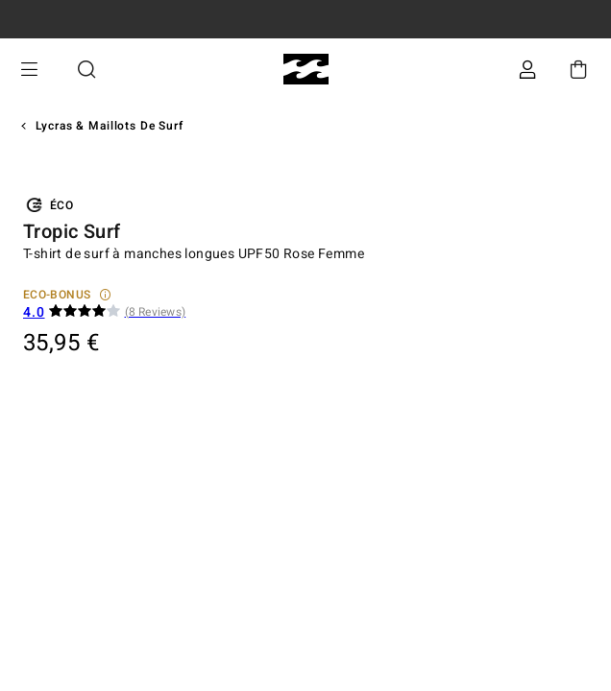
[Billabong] (306, 69)
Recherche (86, 70)
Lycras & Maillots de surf (109, 125)
